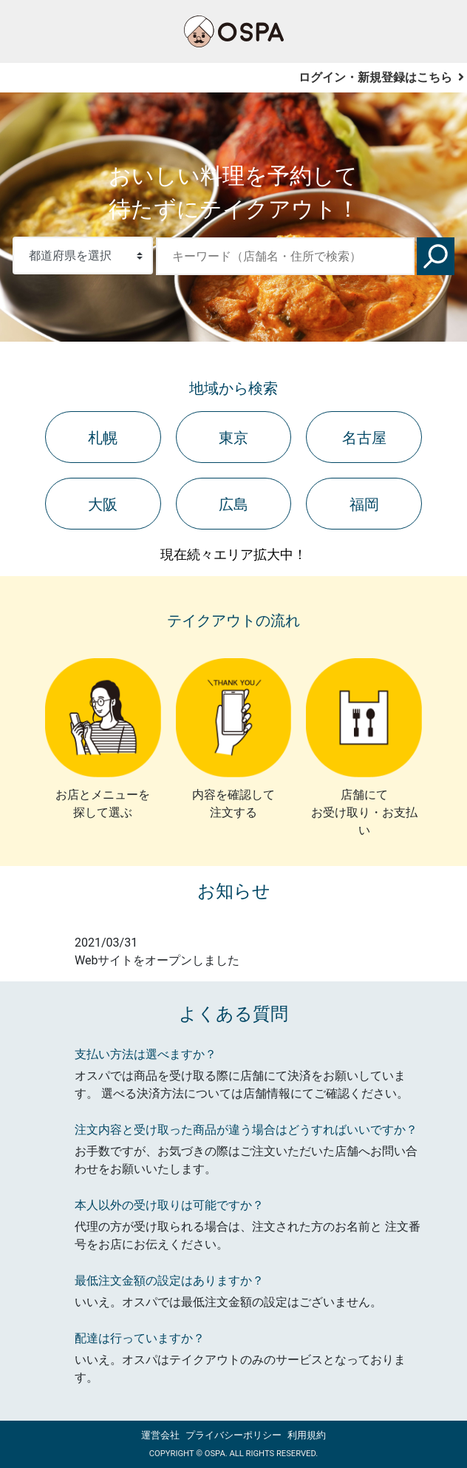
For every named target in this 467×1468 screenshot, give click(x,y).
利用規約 (306, 1435)
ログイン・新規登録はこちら (381, 77)
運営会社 (160, 1435)
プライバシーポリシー (233, 1435)
